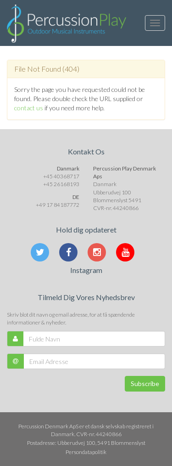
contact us (28, 108)
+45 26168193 (61, 184)
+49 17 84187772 (57, 204)
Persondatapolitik (86, 452)
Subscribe (145, 383)
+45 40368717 (61, 176)
